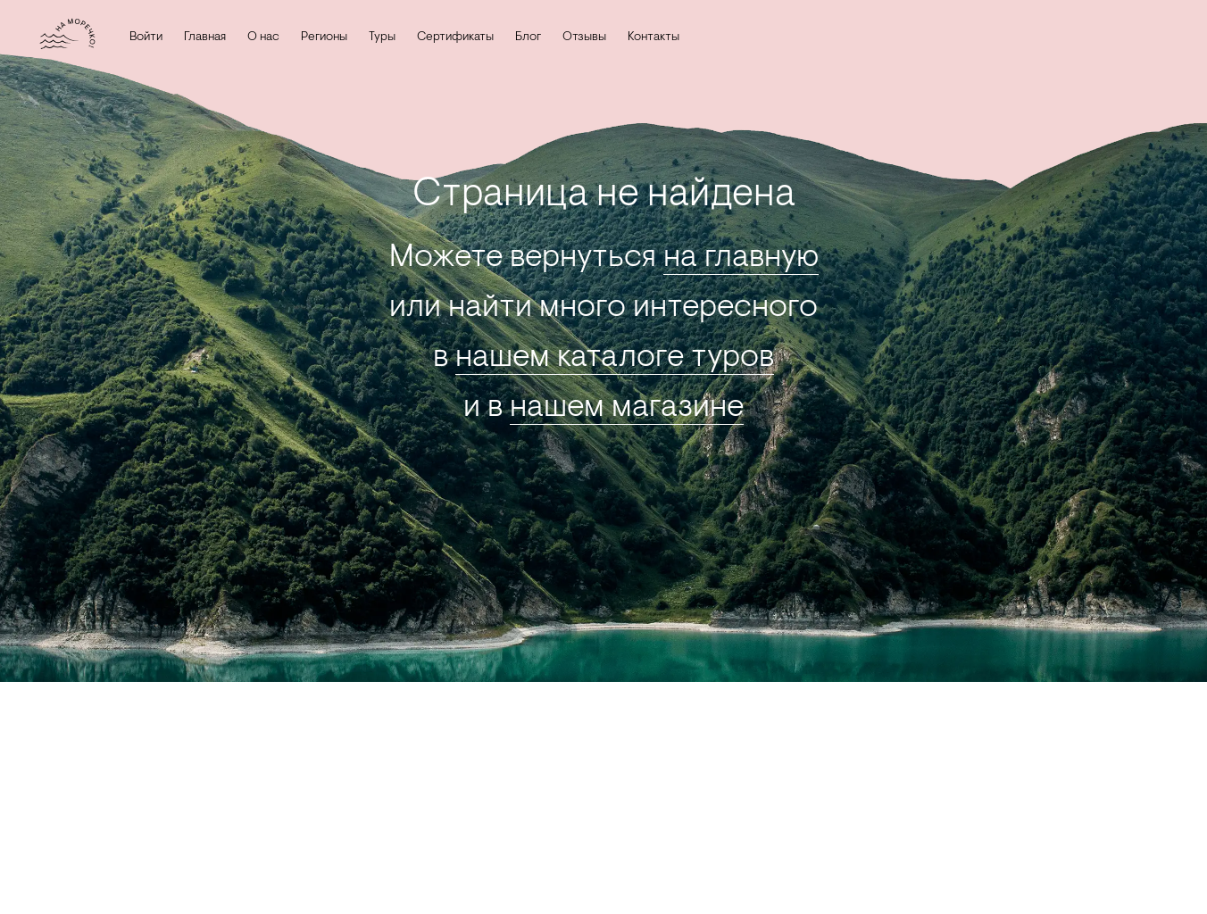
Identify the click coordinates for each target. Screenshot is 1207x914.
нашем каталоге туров (614, 358)
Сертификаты (447, 37)
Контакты (645, 37)
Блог (520, 37)
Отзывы (576, 37)
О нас (255, 37)
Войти (137, 37)
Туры (374, 37)
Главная (197, 37)
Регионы (316, 37)
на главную (741, 258)
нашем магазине (627, 408)
